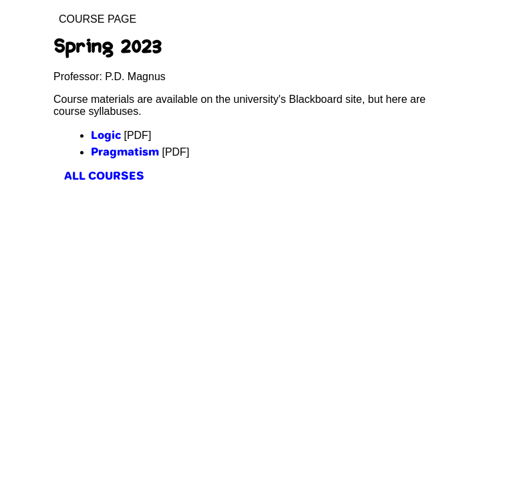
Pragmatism (125, 151)
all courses (104, 175)
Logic (106, 135)
